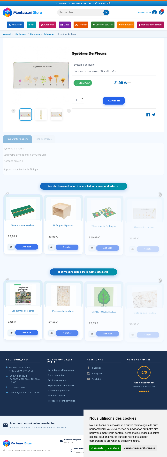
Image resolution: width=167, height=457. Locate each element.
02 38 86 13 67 (17, 387)
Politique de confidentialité (61, 400)
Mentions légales (56, 395)
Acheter (114, 100)
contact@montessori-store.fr (25, 392)
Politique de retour (57, 380)
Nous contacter (56, 375)
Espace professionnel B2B (61, 385)
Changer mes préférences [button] (139, 447)
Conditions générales (59, 390)
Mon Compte (147, 12)
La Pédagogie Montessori (61, 370)
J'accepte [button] (97, 447)
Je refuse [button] (113, 447)
